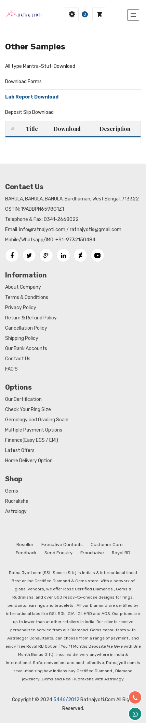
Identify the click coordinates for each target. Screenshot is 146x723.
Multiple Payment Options (33, 430)
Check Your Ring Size (28, 409)
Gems (11, 491)
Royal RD (121, 552)
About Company (23, 287)
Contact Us (17, 359)
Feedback (26, 552)
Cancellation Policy (26, 328)
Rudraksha (16, 501)
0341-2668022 (61, 219)
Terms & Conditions (26, 297)
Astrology (16, 511)
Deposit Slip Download (29, 112)
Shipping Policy (21, 338)
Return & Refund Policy (31, 318)
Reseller (25, 544)
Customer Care (107, 544)
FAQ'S (11, 369)
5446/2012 (66, 700)
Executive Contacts (62, 544)
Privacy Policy (20, 308)
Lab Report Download (31, 97)
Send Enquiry (58, 552)
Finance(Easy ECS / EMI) (31, 440)
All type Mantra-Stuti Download (40, 66)
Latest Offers (20, 450)
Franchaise (92, 552)
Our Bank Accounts (26, 348)
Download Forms (23, 82)
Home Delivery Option (29, 461)
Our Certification (23, 399)
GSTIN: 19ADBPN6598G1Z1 (34, 209)
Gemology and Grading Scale (36, 420)
